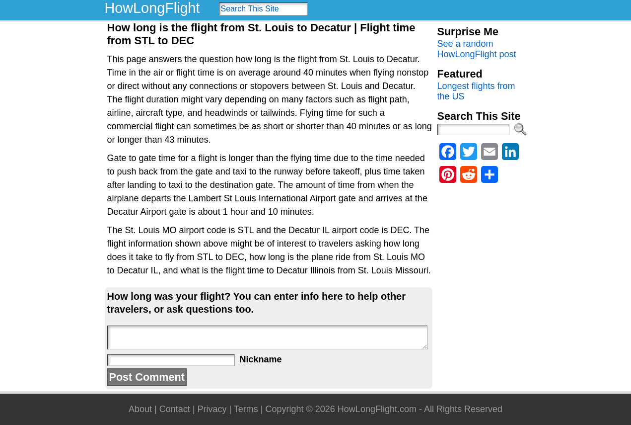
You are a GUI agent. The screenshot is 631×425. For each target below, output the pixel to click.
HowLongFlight (152, 8)
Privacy (211, 409)
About (140, 409)
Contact (174, 409)
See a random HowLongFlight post (476, 49)
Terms (246, 409)
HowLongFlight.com (377, 409)
